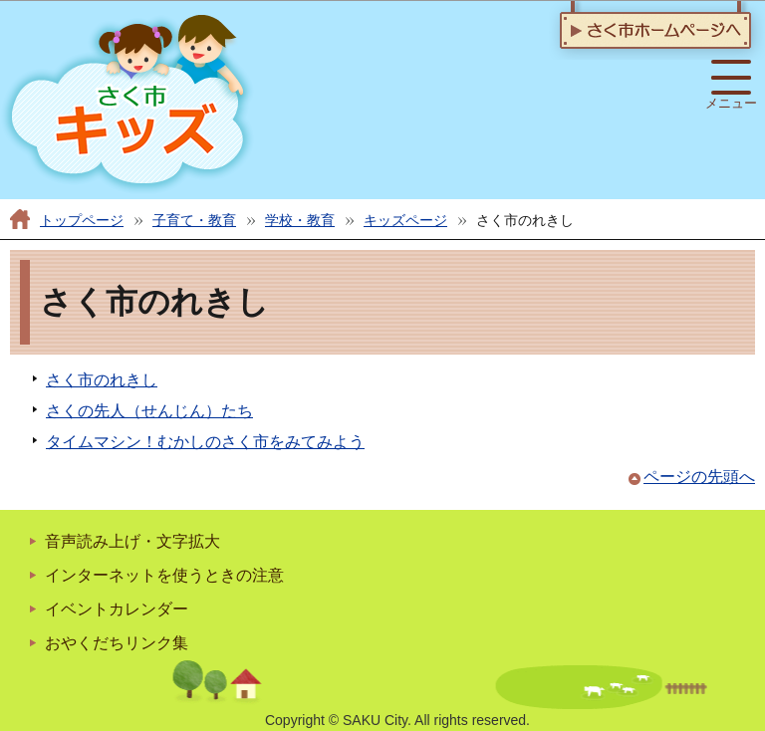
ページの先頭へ (699, 476)
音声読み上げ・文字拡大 (132, 541)
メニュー (731, 85)
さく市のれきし (101, 379)
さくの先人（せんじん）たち (149, 410)
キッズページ (405, 220)
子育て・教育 (194, 220)
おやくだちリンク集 (116, 642)
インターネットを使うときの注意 (164, 575)
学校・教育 (300, 220)
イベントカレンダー (116, 609)
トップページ (82, 220)
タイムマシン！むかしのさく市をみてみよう (205, 441)
